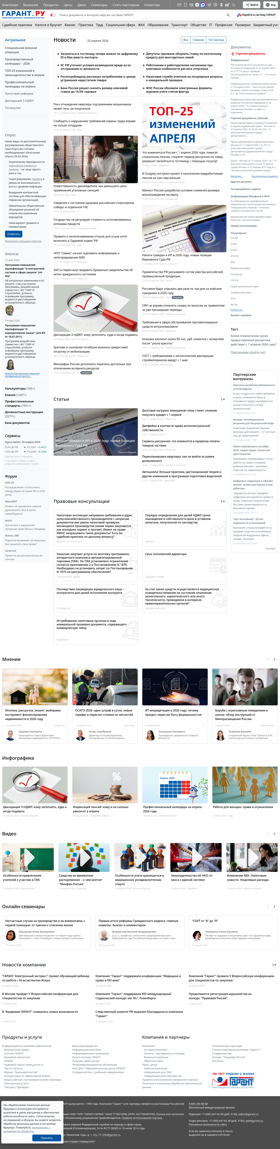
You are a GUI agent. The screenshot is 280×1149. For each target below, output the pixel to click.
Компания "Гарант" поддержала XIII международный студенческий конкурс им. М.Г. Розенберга (133, 996)
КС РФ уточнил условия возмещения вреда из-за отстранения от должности (96, 67)
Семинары (99, 5)
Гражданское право (68, 576)
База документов (17, 423)
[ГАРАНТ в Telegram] (209, 5)
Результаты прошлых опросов (23, 241)
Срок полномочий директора (166, 554)
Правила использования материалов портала (170, 1079)
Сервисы (12, 435)
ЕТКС (233, 302)
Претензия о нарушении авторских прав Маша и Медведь (25, 527)
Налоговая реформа (19, 94)
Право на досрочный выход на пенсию (23, 557)
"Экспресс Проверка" (16, 1087)
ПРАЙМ (8, 1061)
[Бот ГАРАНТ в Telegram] (215, 5)
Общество (198, 25)
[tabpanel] (140, 70)
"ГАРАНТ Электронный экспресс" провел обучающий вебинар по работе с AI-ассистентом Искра (45, 978)
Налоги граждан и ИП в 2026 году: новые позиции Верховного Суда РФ (177, 257)
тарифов (37, 179)
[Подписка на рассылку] (179, 5)
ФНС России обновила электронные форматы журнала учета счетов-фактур (179, 89)
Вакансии (30, 5)
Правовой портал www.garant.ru (23, 1064)
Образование (158, 25)
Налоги (149, 541)
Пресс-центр (149, 1064)
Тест (234, 333)
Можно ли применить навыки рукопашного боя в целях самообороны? (23, 510)
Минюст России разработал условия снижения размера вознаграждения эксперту (180, 192)
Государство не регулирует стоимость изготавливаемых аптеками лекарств (92, 222)
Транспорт (179, 25)
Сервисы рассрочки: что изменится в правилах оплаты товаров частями (181, 443)
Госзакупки (12, 108)
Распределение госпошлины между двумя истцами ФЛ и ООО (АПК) (25, 491)
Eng (271, 5)
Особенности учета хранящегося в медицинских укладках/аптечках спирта (139, 880)
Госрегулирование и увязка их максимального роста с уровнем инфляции (26, 182)
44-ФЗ (234, 248)
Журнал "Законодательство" (21, 1072)
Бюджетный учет (266, 25)
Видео (9, 833)
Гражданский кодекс (241, 296)
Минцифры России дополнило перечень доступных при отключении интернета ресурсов (92, 366)
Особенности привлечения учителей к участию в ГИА (22, 878)
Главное (198, 40)
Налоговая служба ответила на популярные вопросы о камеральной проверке (184, 78)
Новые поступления (244, 230)
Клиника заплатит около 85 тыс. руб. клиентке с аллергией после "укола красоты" (183, 341)
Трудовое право (154, 576)
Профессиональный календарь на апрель (20, 84)
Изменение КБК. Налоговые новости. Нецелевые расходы (248, 878)
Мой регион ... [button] (237, 180)
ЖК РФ (234, 308)
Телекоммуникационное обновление (94, 1064)
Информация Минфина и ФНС (250, 200)
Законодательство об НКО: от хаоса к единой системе (191, 878)
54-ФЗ (234, 254)
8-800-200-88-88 (198, 1103)
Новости (65, 40)
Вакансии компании (156, 1057)
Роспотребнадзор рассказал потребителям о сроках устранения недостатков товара (98, 78)
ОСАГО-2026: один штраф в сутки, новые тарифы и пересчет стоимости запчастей (104, 712)
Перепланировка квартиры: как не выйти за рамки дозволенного (178, 459)
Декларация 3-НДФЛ (19, 101)
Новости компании (155, 1068)
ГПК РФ (234, 284)
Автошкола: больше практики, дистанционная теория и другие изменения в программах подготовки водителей (182, 474)
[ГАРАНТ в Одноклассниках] (221, 5)
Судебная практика (17, 25)
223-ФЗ (234, 242)
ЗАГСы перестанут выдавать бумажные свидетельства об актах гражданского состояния (93, 272)
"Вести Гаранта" (13, 1068)
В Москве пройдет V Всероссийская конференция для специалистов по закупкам (40, 996)
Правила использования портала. (142, 1118)
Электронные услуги (16, 1083)
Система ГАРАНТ (14, 1053)
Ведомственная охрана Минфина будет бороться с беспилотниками (251, 223)
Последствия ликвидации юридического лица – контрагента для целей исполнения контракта (90, 590)
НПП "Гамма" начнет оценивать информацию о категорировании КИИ (86, 255)
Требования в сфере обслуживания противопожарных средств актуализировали (180, 324)
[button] (256, 15)
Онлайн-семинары (23, 906)
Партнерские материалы (244, 380)
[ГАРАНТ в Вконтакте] (191, 5)
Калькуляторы (20, 388)
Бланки (15, 395)
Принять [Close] (47, 1138)
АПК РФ (235, 260)
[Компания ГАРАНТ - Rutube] (227, 5)
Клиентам (152, 5)
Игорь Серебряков (100, 731)
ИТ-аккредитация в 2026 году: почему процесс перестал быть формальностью (173, 712)
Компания (10, 5)
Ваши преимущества (85, 1046)
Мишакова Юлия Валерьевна (36, 931)
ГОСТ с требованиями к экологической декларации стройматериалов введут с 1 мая (177, 358)
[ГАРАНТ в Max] (203, 4)
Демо (82, 5)
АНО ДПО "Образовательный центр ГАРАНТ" (99, 1068)
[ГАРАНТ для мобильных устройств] (185, 5)
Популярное (238, 237)
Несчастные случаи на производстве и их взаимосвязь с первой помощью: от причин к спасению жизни (45, 923)
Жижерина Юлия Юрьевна (221, 931)
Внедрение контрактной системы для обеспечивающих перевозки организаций (27, 196)
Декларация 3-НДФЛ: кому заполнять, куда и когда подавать (96, 335)
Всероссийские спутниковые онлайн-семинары (32, 1079)
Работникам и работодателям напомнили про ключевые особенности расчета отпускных (179, 67)
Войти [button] (251, 5)
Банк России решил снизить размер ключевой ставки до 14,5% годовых (94, 89)
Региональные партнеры (227, 1046)
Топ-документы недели (246, 193)
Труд (99, 25)
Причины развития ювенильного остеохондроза (254, 391)
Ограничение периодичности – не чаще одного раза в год (27, 167)
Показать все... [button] (237, 314)
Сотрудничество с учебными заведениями (98, 1072)
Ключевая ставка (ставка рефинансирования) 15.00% (22, 462)
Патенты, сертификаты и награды (164, 1053)
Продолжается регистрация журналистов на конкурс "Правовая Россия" (220, 996)
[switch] (53, 15)
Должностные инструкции (24, 414)
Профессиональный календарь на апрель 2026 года (172, 809)
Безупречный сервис (16, 1049)
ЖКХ (141, 25)
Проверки (243, 25)
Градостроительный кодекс (245, 290)
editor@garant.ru (248, 1114)
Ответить (13, 234)
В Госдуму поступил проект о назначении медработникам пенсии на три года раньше (182, 176)
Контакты (218, 1061)
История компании (155, 1049)
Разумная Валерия (240, 731)
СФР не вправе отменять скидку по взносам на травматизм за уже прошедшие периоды (183, 307)
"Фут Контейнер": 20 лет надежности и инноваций (249, 525)
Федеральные (240, 64)
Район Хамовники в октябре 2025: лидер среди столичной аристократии (251, 454)
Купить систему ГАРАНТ (86, 1057)
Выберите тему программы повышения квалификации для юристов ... (22, 374)
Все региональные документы (265, 180)
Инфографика (18, 758)
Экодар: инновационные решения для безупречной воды (253, 425)
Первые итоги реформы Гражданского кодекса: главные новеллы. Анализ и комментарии (138, 923)
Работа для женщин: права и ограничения (243, 807)
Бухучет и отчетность (69, 541)
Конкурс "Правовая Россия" (229, 1057)
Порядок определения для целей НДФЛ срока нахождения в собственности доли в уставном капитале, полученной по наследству (178, 518)
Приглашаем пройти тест (248, 356)
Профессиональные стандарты (19, 403)
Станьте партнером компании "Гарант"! (236, 1049)
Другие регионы (241, 186)
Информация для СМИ (158, 1072)
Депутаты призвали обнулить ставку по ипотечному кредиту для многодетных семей (184, 55)
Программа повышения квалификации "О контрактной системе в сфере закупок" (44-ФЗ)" (24, 270)
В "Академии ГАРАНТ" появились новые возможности (40, 1012)
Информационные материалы (90, 1053)
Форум (11, 476)
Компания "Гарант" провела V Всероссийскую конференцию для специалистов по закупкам (231, 978)
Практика (85, 25)
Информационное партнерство (163, 1076)
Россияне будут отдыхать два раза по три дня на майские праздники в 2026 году (182, 291)
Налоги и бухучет (48, 25)
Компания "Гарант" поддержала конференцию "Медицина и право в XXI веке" (138, 978)
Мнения (11, 659)
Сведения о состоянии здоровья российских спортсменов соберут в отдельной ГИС (94, 205)
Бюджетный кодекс (241, 272)
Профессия (223, 25)
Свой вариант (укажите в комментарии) (24, 224)
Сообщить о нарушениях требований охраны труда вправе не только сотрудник (95, 123)
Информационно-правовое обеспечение (27, 1046)
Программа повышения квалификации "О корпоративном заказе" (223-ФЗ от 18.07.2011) (25, 331)
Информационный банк (86, 1049)
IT (210, 25)
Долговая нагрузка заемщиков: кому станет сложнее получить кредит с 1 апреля (179, 412)
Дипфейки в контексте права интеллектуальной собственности (176, 428)
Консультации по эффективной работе (27, 1076)
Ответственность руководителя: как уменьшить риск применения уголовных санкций (90, 188)
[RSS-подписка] (233, 5)
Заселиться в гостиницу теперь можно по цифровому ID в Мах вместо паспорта (99, 55)
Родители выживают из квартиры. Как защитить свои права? (25, 542)
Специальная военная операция (21, 50)
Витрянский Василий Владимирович (134, 931)
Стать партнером (126, 5)
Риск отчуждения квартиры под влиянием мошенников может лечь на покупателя (92, 106)
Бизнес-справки (241, 319)
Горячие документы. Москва (249, 122)
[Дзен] (197, 5)
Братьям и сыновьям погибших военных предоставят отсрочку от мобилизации (91, 349)
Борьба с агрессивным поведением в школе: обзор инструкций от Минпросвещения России (241, 714)
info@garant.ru (111, 1135)
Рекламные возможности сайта (208, 1124)
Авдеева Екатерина (30, 731)
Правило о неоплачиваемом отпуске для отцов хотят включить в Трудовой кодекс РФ (90, 238)
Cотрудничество (222, 1053)
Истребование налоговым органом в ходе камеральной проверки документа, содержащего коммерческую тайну (92, 624)
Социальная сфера (120, 25)
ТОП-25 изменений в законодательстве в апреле (24, 73)
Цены (68, 5)
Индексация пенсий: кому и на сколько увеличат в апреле (100, 809)
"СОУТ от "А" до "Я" (205, 921)
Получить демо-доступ (86, 1061)
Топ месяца (216, 40)
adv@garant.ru (254, 1120)
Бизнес (70, 25)
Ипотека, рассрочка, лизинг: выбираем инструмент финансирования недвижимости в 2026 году (33, 714)
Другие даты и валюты (18, 456)
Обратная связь (153, 1061)
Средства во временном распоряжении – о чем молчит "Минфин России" (80, 880)
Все (185, 40)
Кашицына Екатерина (172, 731)
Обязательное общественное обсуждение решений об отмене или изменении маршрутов (26, 211)
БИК (233, 266)
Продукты (51, 5)
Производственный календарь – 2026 (19, 61)
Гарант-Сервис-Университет (78, 1141)
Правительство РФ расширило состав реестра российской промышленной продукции (182, 274)
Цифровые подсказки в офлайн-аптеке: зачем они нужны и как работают (253, 488)
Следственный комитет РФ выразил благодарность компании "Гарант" (139, 1014)
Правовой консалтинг (17, 1057)
